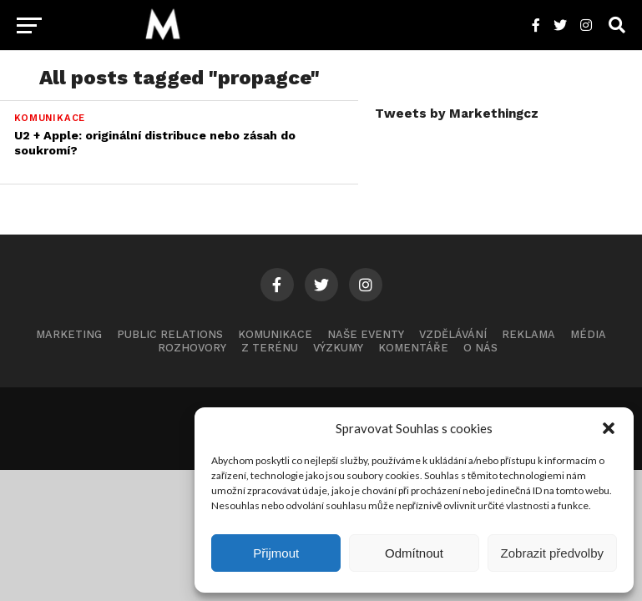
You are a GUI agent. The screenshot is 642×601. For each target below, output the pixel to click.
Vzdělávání (453, 334)
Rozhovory (192, 347)
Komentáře (413, 347)
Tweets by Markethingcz (456, 113)
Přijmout (276, 553)
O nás (480, 347)
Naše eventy (365, 334)
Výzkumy (338, 347)
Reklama (528, 334)
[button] (608, 428)
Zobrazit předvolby (552, 553)
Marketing (69, 334)
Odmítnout (414, 553)
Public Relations (170, 334)
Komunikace (275, 334)
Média (588, 334)
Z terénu (269, 347)
